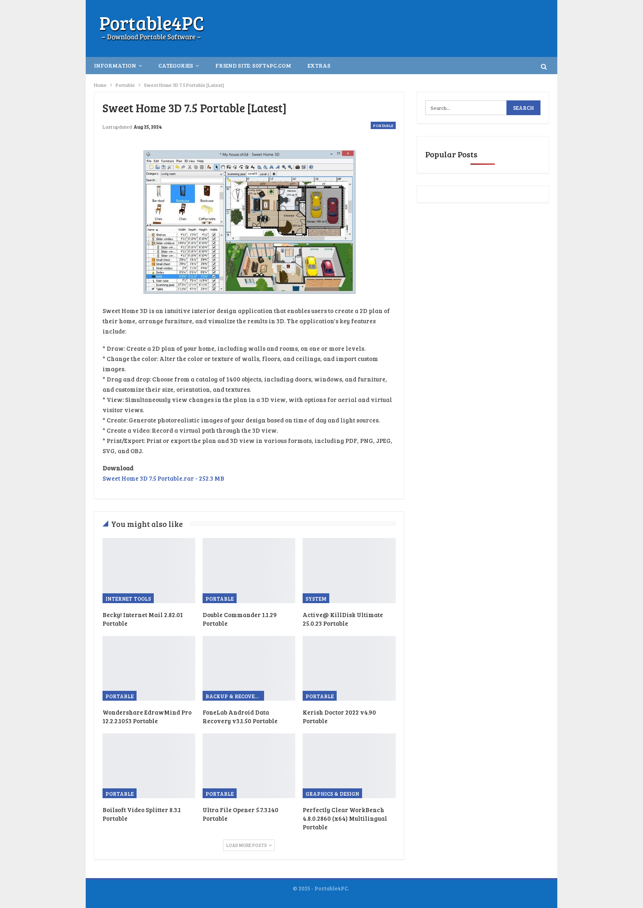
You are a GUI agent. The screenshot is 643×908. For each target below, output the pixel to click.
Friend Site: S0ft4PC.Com (253, 65)
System (316, 598)
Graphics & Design (332, 793)
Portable (383, 125)
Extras (319, 65)
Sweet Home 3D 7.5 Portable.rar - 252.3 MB (163, 478)
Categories (175, 65)
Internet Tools (128, 598)
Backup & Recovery (233, 696)
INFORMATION (115, 65)
